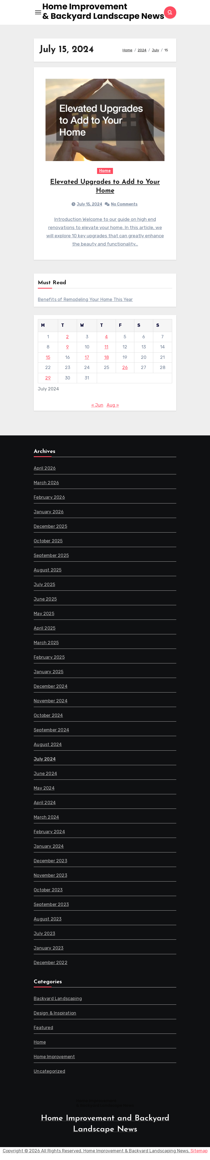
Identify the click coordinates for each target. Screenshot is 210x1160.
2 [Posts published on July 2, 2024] (67, 337)
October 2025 (48, 542)
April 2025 (44, 629)
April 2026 (45, 469)
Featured (43, 1028)
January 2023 (48, 949)
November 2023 (50, 876)
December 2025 (50, 527)
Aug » (113, 406)
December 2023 (50, 862)
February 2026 (49, 498)
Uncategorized (49, 1072)
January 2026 (49, 513)
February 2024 (49, 832)
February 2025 (49, 658)
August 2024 (48, 745)
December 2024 (50, 687)
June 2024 (45, 774)
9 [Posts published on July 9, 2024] (67, 348)
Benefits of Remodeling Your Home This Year (85, 300)
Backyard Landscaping (58, 999)
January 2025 (48, 672)
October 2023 (48, 891)
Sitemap (199, 1152)
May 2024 (44, 789)
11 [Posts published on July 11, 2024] (106, 348)
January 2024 (49, 847)
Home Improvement (54, 1057)
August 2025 (47, 571)
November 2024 (50, 702)
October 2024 (48, 716)
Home (105, 171)
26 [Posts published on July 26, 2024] (125, 368)
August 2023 (47, 920)
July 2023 (44, 934)
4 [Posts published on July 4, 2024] (106, 337)
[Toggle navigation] (38, 12)
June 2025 (45, 600)
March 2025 (46, 643)
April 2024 (45, 803)
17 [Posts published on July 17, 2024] (87, 358)
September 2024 (51, 731)
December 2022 (50, 963)
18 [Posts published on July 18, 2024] (106, 358)
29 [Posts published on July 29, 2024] (48, 379)
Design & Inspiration (55, 1014)
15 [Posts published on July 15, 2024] (48, 358)
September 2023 (51, 905)
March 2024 (46, 818)
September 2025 (51, 556)
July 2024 (45, 760)
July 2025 (44, 585)
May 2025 (44, 614)
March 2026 (46, 483)
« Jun (97, 406)
